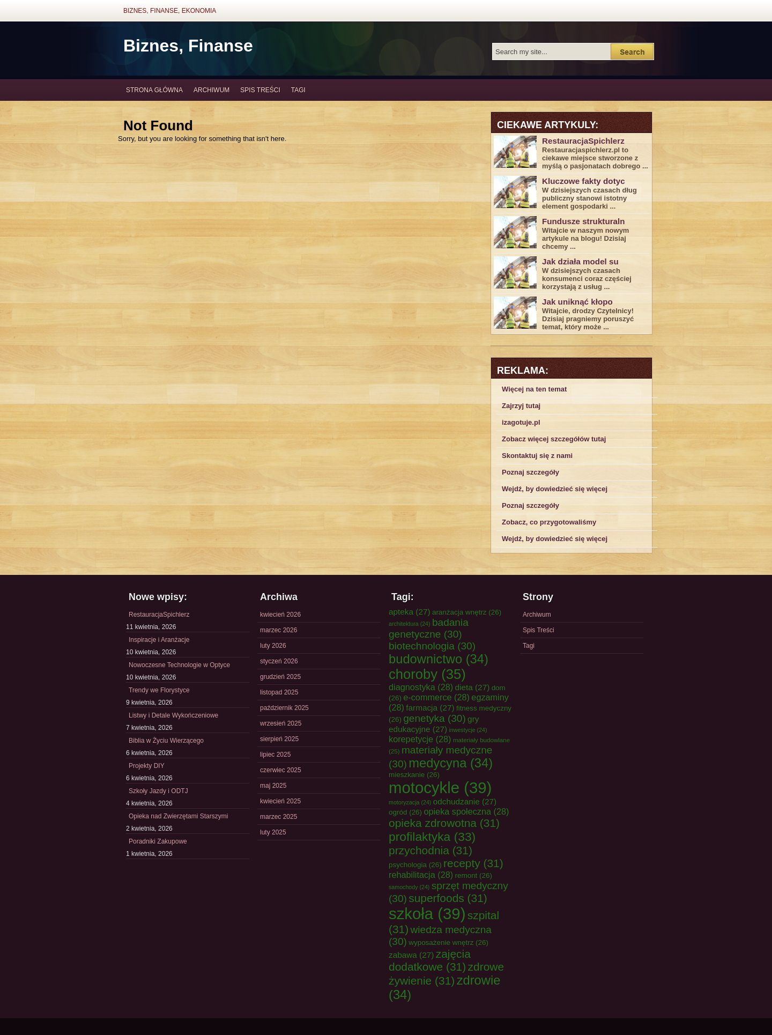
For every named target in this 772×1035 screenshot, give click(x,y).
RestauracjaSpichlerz (583, 140)
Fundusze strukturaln (583, 221)
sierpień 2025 (279, 739)
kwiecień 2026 (280, 614)
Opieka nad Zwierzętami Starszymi (178, 816)
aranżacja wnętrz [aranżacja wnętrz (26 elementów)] (466, 612)
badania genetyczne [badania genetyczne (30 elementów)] (429, 628)
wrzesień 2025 (280, 723)
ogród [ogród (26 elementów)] (405, 812)
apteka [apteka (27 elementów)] (409, 611)
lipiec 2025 (275, 754)
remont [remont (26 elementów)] (473, 875)
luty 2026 (273, 645)
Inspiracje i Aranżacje (159, 640)
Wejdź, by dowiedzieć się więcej (554, 489)
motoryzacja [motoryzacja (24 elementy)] (410, 802)
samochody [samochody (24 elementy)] (409, 887)
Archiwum (211, 90)
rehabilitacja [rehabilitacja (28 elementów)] (421, 874)
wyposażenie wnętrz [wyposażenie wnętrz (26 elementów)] (448, 942)
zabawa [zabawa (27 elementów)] (411, 954)
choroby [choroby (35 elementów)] (427, 674)
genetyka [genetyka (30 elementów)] (434, 718)
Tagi (298, 90)
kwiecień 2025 (280, 801)
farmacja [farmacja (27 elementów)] (430, 707)
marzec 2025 (278, 816)
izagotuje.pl (521, 422)
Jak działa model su (580, 261)
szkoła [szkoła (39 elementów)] (427, 913)
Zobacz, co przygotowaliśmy (549, 522)
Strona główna (154, 90)
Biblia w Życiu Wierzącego (166, 740)
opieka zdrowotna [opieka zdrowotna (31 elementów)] (444, 823)
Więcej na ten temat (534, 389)
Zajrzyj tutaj (521, 406)
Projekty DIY (147, 766)
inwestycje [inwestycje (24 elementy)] (468, 730)
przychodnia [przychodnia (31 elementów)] (430, 850)
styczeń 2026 (279, 661)
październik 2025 (284, 708)
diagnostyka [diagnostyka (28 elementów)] (421, 687)
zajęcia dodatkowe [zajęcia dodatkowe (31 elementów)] (430, 960)
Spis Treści (260, 90)
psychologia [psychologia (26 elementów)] (415, 865)
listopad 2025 (279, 692)
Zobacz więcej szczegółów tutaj (554, 439)
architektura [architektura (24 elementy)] (409, 623)
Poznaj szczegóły (530, 472)
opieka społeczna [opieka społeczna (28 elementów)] (466, 811)
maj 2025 (273, 785)
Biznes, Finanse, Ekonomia (169, 10)
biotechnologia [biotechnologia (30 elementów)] (432, 646)
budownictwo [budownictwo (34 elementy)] (438, 659)
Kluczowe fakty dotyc (583, 181)
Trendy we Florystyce (159, 690)
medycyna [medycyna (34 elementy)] (451, 763)
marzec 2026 (278, 630)
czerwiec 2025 (280, 770)
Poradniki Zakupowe (158, 841)
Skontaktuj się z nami (537, 456)
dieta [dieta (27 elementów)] (472, 687)
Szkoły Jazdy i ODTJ (158, 791)
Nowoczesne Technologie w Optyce (179, 665)
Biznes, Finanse (188, 45)
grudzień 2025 (280, 677)
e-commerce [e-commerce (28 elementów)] (436, 697)
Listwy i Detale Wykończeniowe (173, 715)
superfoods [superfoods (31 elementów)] (448, 898)
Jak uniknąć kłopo (577, 301)
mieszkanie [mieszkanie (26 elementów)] (414, 775)
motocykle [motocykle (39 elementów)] (440, 787)
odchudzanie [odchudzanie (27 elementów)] (464, 801)
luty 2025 (273, 832)
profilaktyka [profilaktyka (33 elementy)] (432, 837)
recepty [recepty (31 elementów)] (473, 863)
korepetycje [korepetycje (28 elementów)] (420, 739)
